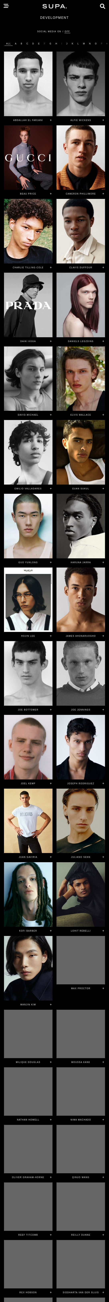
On (59, 31)
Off (67, 31)
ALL (8, 44)
